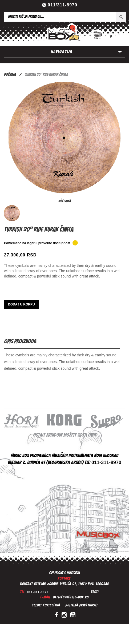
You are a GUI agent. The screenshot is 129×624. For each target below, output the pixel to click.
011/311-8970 (62, 5)
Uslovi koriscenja (46, 605)
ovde (92, 434)
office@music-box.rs (71, 597)
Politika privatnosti (81, 605)
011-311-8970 (38, 592)
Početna (10, 75)
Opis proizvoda (20, 341)
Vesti (95, 592)
